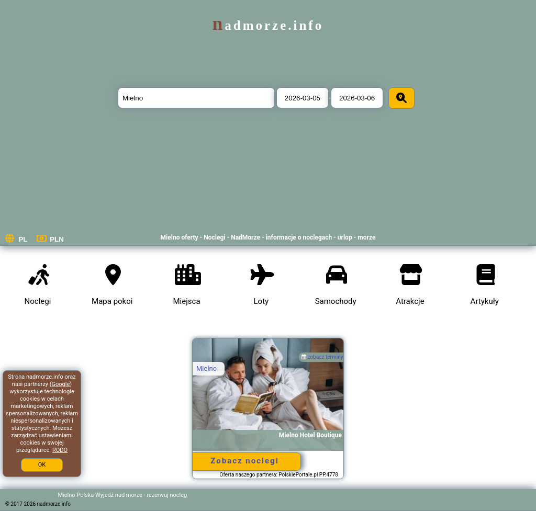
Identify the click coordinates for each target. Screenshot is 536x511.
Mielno (206, 368)
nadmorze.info (268, 25)
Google (61, 384)
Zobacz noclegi (244, 460)
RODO (60, 450)
